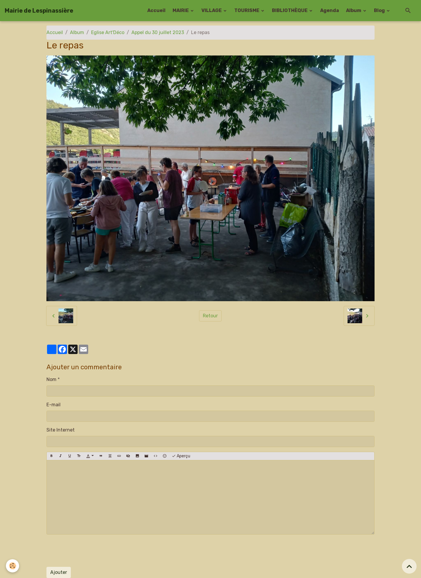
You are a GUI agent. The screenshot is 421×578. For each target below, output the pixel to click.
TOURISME (247, 10)
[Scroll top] (409, 566)
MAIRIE (181, 10)
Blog (380, 10)
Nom (51, 379)
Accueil (156, 10)
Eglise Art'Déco (107, 32)
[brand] (39, 10)
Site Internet (60, 430)
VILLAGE (212, 10)
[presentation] (91, 550)
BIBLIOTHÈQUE (290, 10)
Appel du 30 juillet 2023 (157, 32)
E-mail (53, 404)
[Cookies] (12, 565)
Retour (210, 316)
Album (354, 10)
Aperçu (181, 456)
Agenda (329, 10)
